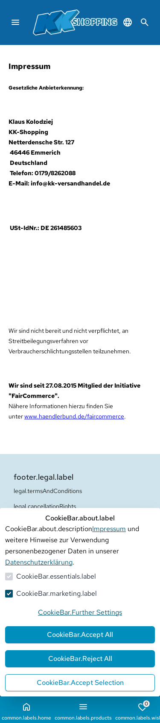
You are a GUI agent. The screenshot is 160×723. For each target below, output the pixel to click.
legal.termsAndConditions (48, 491)
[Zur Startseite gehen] (87, 22)
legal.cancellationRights (45, 506)
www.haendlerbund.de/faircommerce (74, 416)
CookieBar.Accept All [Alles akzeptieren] (80, 634)
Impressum (109, 528)
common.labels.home (26, 711)
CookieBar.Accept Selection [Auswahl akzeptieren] (80, 682)
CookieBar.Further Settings (80, 612)
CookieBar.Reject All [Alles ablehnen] (80, 658)
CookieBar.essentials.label (56, 576)
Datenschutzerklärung (39, 562)
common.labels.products (83, 711)
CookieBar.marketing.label (56, 593)
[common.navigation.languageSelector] (127, 22)
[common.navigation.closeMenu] (15, 22)
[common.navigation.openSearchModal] (144, 22)
